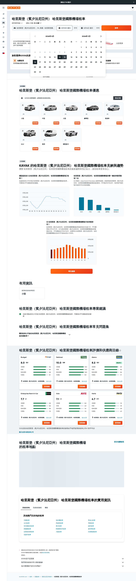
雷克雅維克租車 (29, 526)
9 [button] (86, 52)
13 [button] (55, 57)
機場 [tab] (46, 508)
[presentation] (120, 350)
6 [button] (54, 52)
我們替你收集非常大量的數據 (72, 562)
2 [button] (86, 47)
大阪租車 (59, 532)
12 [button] (50, 57)
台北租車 (27, 523)
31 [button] (40, 72)
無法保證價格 (45, 552)
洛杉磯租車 (59, 520)
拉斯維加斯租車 (29, 532)
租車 (31, 576)
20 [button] (55, 62)
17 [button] (40, 62)
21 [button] (59, 62)
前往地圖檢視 (119, 442)
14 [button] (59, 57)
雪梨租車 (91, 523)
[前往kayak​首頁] (13, 7)
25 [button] (45, 67)
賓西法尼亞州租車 (47, 576)
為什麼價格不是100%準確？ (72, 566)
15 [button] (64, 57)
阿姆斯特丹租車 (61, 529)
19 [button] (50, 62)
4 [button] (44, 52)
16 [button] (35, 62)
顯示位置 (48, 381)
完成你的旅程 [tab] (37, 508)
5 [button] (49, 52)
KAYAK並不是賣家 (72, 558)
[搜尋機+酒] (3, 27)
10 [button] (40, 57)
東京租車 (59, 526)
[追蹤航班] (3, 37)
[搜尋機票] (3, 14)
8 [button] (64, 52)
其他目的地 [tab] (26, 508)
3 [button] (91, 47)
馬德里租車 (59, 523)
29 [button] (65, 67)
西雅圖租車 (27, 529)
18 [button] (45, 62)
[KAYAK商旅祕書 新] (3, 41)
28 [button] (60, 67)
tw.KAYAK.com (23, 576)
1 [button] (64, 47)
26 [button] (50, 67)
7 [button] (59, 52)
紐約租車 (91, 526)
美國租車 (36, 576)
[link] (72, 271)
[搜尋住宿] (3, 18)
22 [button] (65, 62)
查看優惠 (35, 123)
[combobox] (17, 23)
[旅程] (3, 47)
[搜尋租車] (3, 23)
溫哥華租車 (91, 529)
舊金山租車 (91, 520)
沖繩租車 (27, 520)
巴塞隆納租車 (92, 532)
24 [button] (40, 67)
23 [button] (35, 67)
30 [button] (35, 72)
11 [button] (44, 57)
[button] (133, 2)
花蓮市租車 (27, 535)
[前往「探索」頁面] (3, 33)
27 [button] (55, 67)
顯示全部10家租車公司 (26, 432)
